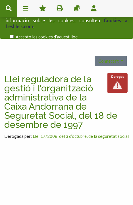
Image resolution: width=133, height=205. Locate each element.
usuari (93, 8)
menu (25, 8)
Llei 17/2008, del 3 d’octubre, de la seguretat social (81, 124)
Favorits (42, 8)
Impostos (76, 8)
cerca (8, 8)
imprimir (59, 8)
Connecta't (109, 49)
